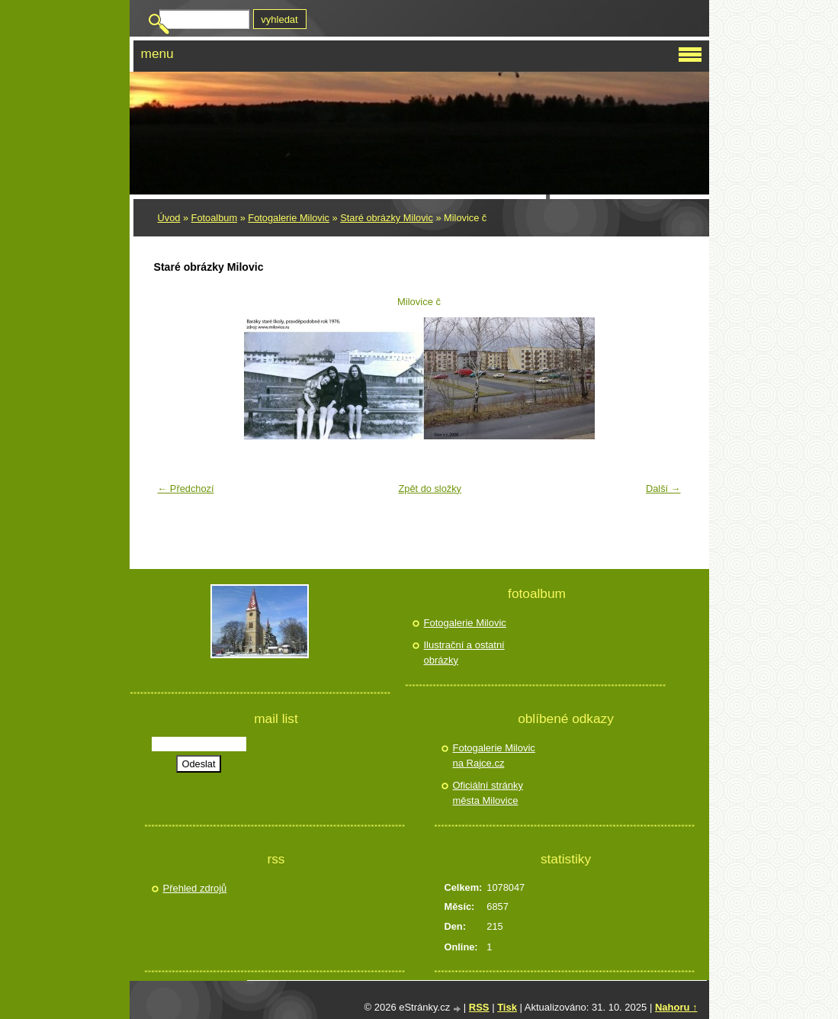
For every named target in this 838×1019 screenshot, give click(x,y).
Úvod (169, 217)
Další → (663, 488)
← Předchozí (186, 488)
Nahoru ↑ (676, 1007)
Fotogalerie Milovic (288, 217)
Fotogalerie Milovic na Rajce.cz (494, 755)
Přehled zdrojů (195, 888)
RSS (479, 1007)
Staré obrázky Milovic (386, 217)
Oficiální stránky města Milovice (488, 793)
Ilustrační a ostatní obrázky (464, 652)
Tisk (507, 1007)
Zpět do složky (429, 488)
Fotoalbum (214, 217)
